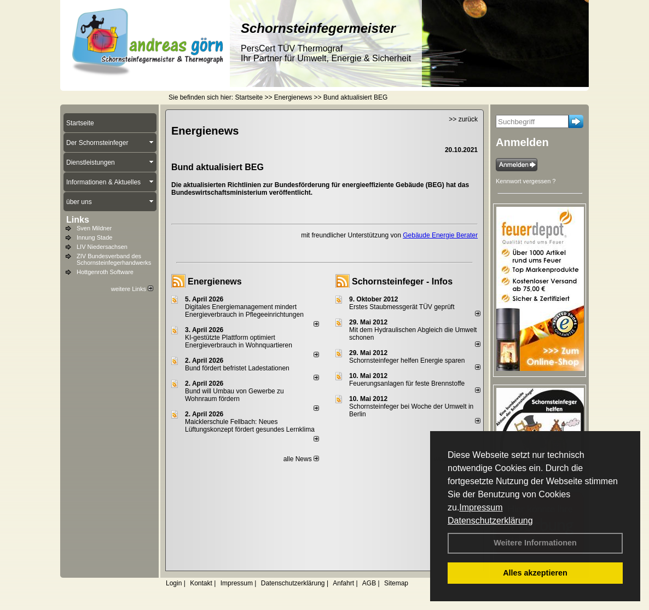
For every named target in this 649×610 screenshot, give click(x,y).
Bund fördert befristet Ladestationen (237, 368)
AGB (369, 583)
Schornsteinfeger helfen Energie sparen (407, 360)
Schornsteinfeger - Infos (402, 281)
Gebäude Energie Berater (440, 235)
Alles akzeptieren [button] (535, 572)
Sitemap (396, 583)
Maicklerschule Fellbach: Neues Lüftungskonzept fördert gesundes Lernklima (250, 425)
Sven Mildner (94, 228)
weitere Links (132, 289)
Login (174, 583)
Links (77, 219)
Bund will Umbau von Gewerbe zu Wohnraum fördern (234, 395)
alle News (301, 459)
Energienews (215, 281)
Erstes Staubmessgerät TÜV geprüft (402, 307)
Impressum (480, 507)
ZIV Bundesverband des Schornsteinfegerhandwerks (114, 259)
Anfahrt (343, 583)
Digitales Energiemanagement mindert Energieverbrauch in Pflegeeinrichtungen (244, 310)
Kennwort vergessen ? (525, 181)
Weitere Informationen (535, 542)
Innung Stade (94, 237)
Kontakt (201, 583)
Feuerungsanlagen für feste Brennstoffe (407, 383)
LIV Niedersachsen (102, 246)
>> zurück (463, 119)
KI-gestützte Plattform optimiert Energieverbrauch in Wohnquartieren (238, 341)
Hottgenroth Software (105, 272)
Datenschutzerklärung (490, 520)
